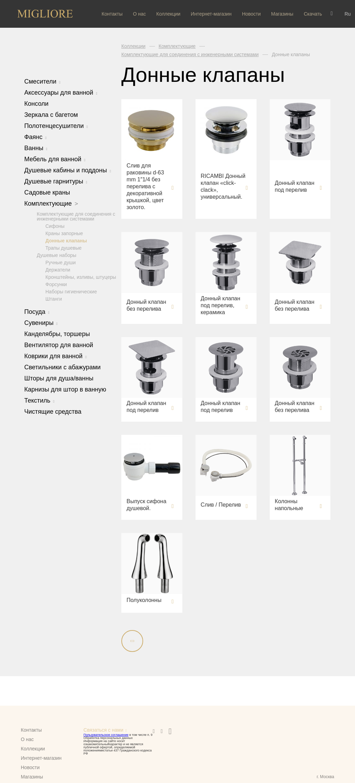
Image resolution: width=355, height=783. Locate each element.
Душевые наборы (56, 254)
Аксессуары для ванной (60, 92)
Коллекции (168, 14)
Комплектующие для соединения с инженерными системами (76, 216)
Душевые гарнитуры (55, 181)
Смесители (42, 81)
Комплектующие (51, 203)
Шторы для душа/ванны (58, 378)
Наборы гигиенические (71, 291)
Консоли (36, 104)
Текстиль (39, 400)
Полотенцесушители (56, 126)
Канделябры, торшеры (57, 333)
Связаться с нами (103, 730)
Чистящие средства (52, 411)
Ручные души (60, 262)
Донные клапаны (66, 240)
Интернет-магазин (211, 14)
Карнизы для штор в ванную (65, 389)
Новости (251, 14)
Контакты (112, 14)
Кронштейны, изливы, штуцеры (80, 276)
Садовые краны (47, 192)
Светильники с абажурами (62, 367)
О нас (139, 14)
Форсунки (56, 284)
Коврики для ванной (55, 356)
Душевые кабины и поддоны (67, 170)
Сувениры (41, 322)
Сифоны (54, 225)
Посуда (37, 311)
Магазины (282, 14)
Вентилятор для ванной (58, 345)
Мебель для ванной (54, 159)
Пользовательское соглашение (106, 735)
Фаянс (35, 137)
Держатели (57, 269)
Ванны (35, 148)
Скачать (313, 14)
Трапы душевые (63, 247)
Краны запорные (64, 233)
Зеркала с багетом (51, 115)
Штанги (53, 298)
